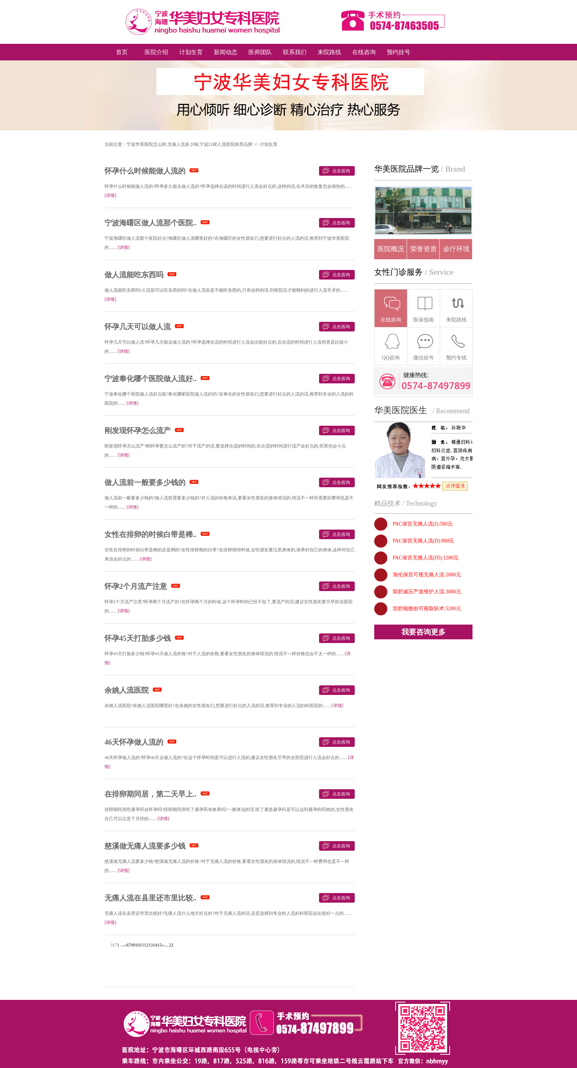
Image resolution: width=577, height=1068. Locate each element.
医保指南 (423, 309)
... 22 (168, 945)
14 (155, 945)
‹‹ (125, 945)
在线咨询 (364, 52)
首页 (122, 52)
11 (142, 945)
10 (137, 945)
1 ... (120, 945)
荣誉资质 (423, 249)
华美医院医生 (400, 410)
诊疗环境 (456, 249)
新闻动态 (225, 52)
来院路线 (329, 52)
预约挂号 (398, 52)
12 (146, 945)
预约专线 (456, 347)
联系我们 (295, 52)
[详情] (110, 195)
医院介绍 (156, 52)
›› (163, 945)
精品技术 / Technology (405, 503)
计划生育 (191, 52)
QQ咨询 (391, 347)
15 (159, 945)
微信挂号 (423, 347)
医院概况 (391, 249)
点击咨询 (341, 170)
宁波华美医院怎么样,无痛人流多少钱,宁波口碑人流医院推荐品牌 (189, 144)
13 (150, 945)
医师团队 (260, 52)
